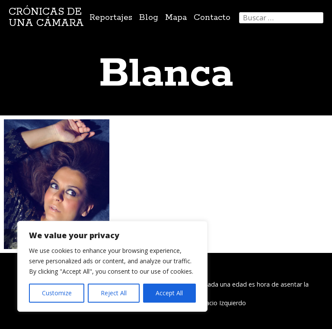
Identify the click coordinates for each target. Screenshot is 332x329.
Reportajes (110, 17)
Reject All (114, 293)
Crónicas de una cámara (46, 17)
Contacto (212, 17)
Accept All (169, 293)
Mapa (176, 17)
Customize (57, 293)
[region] (112, 266)
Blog (148, 17)
